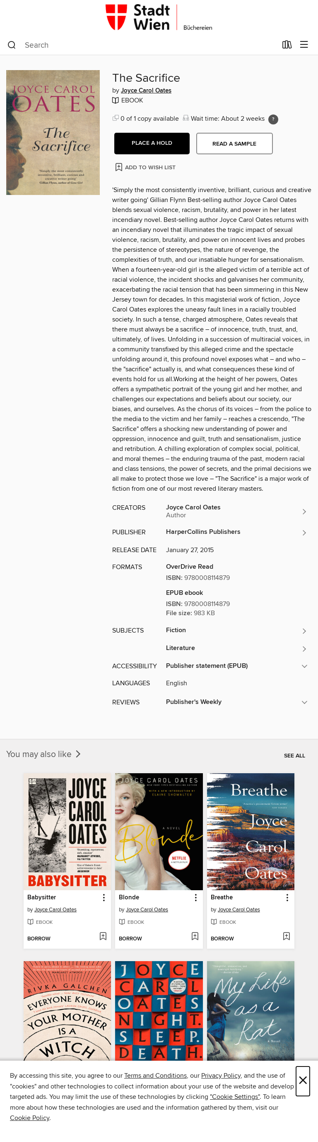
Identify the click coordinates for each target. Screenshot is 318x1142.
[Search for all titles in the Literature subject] (237, 649)
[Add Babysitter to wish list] (103, 937)
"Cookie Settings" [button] (235, 1097)
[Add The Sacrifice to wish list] (146, 167)
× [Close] (303, 1081)
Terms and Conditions (155, 1075)
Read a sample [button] (234, 144)
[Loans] (287, 46)
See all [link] (294, 756)
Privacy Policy (221, 1075)
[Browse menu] (304, 45)
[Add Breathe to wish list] (286, 937)
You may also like (44, 754)
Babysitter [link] (41, 897)
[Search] (11, 45)
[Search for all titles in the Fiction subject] (237, 631)
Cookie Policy (29, 1118)
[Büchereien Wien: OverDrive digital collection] (159, 17)
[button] (152, 143)
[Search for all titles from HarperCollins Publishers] (237, 533)
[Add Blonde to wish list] (195, 937)
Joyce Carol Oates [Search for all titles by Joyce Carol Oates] (146, 91)
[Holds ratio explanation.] (273, 119)
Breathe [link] (222, 897)
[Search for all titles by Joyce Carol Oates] (237, 511)
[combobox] (142, 45)
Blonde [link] (129, 897)
